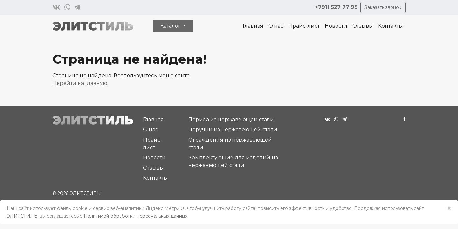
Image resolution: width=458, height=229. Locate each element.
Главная (253, 26)
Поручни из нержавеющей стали (232, 130)
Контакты (390, 26)
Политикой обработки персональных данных (135, 216)
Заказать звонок (382, 7)
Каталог (171, 26)
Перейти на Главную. (80, 83)
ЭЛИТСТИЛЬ (22, 216)
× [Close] (449, 208)
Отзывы (362, 26)
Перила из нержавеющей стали (231, 119)
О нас (275, 26)
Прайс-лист (304, 26)
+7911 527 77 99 (336, 7)
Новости (336, 26)
